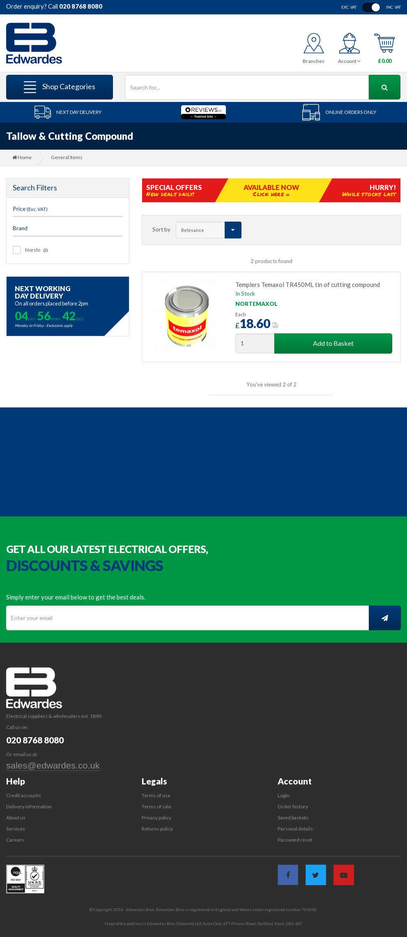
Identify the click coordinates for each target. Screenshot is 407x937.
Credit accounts (23, 795)
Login (284, 795)
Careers (15, 840)
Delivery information (29, 806)
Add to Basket (333, 343)
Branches (313, 61)
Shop (59, 87)
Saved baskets (293, 817)
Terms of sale (156, 806)
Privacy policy (156, 817)
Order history (293, 806)
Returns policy (157, 829)
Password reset (295, 840)
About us (15, 817)
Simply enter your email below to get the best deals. (75, 597)
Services (15, 829)
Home (22, 157)
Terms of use (156, 795)
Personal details (295, 829)
